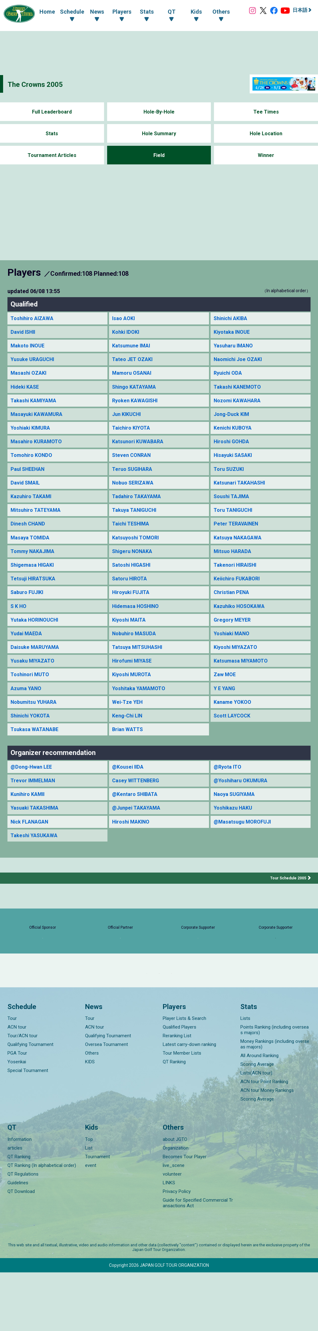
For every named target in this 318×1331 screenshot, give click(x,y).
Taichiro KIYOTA (133, 434)
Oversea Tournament (106, 1103)
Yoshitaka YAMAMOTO (141, 709)
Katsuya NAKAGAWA (240, 550)
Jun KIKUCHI (128, 420)
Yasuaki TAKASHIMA (37, 833)
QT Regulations (23, 1232)
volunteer (172, 1232)
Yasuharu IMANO (235, 347)
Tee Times (265, 112)
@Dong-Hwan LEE (33, 790)
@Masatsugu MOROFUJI (245, 848)
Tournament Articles (51, 155)
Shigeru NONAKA (134, 564)
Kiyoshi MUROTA (133, 694)
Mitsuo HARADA (234, 564)
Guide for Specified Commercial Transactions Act (198, 1261)
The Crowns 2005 (45, 83)
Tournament (97, 1215)
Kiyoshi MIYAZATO (238, 665)
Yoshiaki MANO (233, 651)
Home (41, 11)
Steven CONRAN (133, 463)
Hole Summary (159, 133)
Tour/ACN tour (22, 1094)
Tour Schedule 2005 (285, 905)
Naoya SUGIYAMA (237, 819)
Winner (266, 155)
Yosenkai (16, 1120)
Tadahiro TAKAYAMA (139, 506)
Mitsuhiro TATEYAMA (38, 521)
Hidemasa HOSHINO (138, 622)
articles (14, 1206)
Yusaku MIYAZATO (35, 680)
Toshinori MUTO (31, 694)
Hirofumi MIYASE (134, 680)
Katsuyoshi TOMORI (137, 550)
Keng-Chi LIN (129, 738)
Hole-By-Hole (159, 112)
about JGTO (175, 1198)
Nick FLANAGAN (32, 848)
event (90, 1224)
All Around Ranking (259, 1114)
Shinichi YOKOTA (32, 738)
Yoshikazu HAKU (235, 833)
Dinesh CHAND (29, 535)
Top (89, 1198)
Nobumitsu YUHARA (36, 723)
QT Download (21, 1250)
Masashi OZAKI (30, 376)
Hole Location (266, 133)
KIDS (90, 1120)
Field (158, 155)
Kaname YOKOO (234, 723)
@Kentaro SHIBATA (137, 819)
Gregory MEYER (234, 636)
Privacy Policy (177, 1250)
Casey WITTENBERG (138, 805)
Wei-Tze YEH (128, 723)
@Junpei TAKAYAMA (139, 833)
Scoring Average (257, 1123)
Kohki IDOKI (127, 333)
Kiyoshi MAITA (130, 636)
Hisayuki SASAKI (235, 463)
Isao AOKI (124, 318)
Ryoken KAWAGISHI (137, 405)
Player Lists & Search (184, 1077)
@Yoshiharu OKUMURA (243, 805)
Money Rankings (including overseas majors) (274, 1102)
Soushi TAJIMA (233, 506)
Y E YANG (226, 709)
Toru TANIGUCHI (235, 521)
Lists (245, 1077)
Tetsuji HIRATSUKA (35, 593)
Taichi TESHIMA (133, 535)
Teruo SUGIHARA (134, 477)
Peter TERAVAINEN (238, 535)
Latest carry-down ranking (189, 1103)
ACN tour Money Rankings (267, 1149)
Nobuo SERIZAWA (135, 492)
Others (92, 1111)
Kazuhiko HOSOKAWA (242, 622)
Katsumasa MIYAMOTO (243, 680)
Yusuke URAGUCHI (34, 362)
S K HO (19, 622)
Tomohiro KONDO (33, 463)
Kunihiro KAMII (29, 819)
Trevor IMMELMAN (35, 805)
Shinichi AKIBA (233, 318)
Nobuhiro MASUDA (136, 651)
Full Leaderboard (52, 112)
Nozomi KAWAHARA (240, 405)
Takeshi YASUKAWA (36, 862)
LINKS (169, 1241)
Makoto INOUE (29, 347)
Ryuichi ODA (229, 376)
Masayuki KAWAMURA (39, 420)
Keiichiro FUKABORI (239, 593)
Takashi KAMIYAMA (36, 405)
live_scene (173, 1224)
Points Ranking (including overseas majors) (274, 1088)
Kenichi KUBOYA (234, 434)
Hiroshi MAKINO (133, 848)
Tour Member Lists (182, 1111)
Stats (52, 133)
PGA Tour (17, 1111)
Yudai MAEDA (28, 651)
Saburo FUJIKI (29, 607)
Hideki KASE (27, 391)
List (89, 1206)
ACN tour (16, 1085)
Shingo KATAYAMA (136, 391)
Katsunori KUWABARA (140, 448)
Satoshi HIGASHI (134, 578)
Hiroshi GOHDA (233, 448)
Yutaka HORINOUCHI (37, 636)
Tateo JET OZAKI (134, 362)
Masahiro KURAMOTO (39, 448)
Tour (12, 1077)
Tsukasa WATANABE (37, 752)
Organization (176, 1206)
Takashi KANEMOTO (240, 391)
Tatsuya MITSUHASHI (140, 665)
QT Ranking (174, 1120)
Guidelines (17, 1241)
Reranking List (177, 1094)
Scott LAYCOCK (234, 738)
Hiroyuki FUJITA (133, 607)
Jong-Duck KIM (233, 420)
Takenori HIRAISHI (237, 578)
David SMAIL (27, 492)
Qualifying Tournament (30, 1103)
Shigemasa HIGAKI (35, 578)
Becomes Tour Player (185, 1215)
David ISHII (25, 333)
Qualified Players (179, 1085)
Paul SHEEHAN (30, 477)
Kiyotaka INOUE (234, 333)
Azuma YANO (28, 709)
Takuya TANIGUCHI (137, 521)
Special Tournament (27, 1129)
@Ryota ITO (229, 790)
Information (19, 1198)
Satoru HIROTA (131, 593)
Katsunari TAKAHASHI (242, 492)
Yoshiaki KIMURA (32, 434)
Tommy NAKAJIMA (35, 564)
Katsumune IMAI (133, 347)
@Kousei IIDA (129, 790)
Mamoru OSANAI (134, 376)
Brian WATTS (129, 752)
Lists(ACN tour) (256, 1131)
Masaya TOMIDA (32, 550)
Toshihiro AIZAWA (34, 318)
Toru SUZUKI (230, 477)
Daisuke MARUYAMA (37, 665)
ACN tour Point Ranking (264, 1140)
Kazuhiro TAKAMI (33, 506)
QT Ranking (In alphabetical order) (41, 1224)
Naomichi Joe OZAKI (240, 362)
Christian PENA (233, 607)
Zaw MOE (226, 694)
